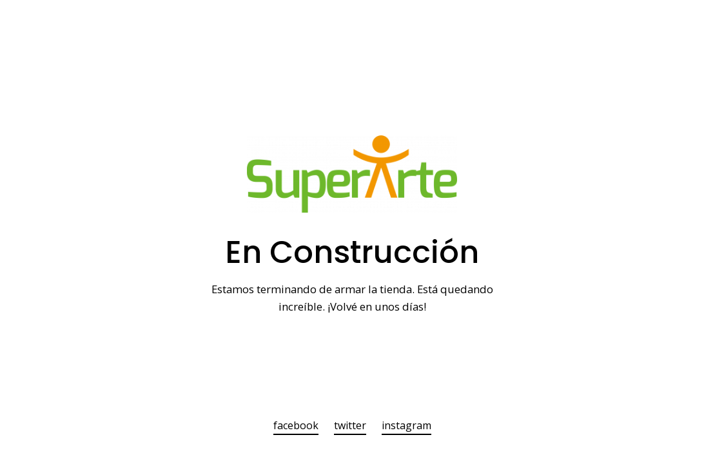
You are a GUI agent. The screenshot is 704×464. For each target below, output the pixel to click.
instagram (406, 426)
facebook (295, 426)
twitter (350, 426)
